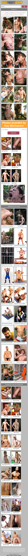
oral (16, 12)
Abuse (19, 555)
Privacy (15, 555)
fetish (19, 12)
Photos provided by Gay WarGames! (14, 124)
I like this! (13, 133)
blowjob (6, 12)
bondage (11, 12)
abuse (11, 14)
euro (3, 14)
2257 (8, 555)
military (7, 14)
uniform (23, 12)
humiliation (21, 14)
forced (15, 14)
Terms (11, 555)
